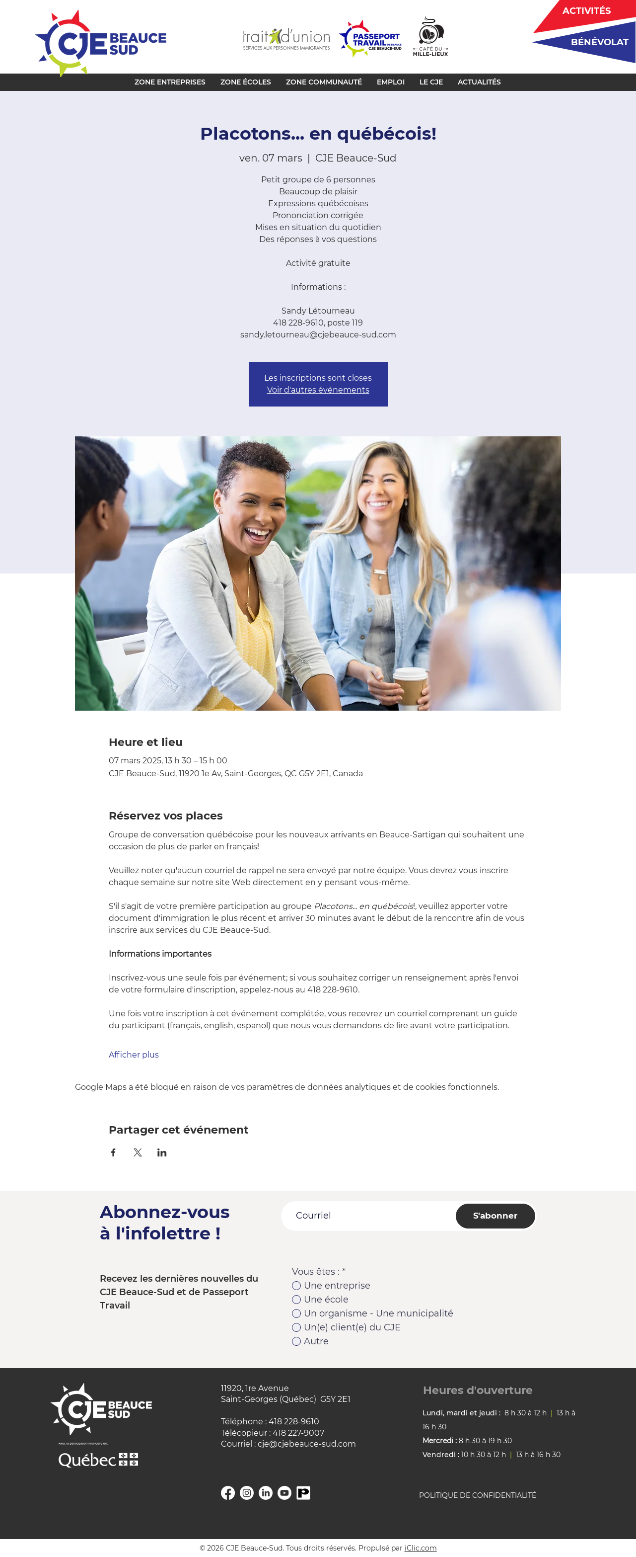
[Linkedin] (266, 1493)
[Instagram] (247, 1493)
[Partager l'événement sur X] (137, 1152)
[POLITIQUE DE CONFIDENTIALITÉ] (489, 1496)
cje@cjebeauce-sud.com (307, 1444)
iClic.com (421, 1548)
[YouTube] (284, 1493)
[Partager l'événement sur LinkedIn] (162, 1152)
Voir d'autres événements (318, 390)
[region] (580, 42)
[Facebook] (228, 1493)
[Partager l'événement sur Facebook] (113, 1152)
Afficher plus (134, 1055)
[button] (170, 82)
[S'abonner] (495, 1216)
